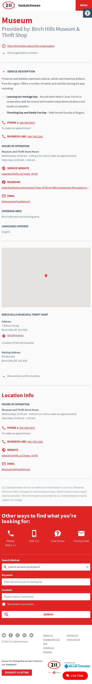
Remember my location (20, 604)
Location (7, 590)
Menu (84, 5)
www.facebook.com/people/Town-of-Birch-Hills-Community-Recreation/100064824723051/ (46, 187)
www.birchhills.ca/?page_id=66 (20, 174)
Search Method (10, 560)
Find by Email (81, 536)
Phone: (10, 538)
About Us (48, 635)
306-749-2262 (35, 136)
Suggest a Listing (17, 672)
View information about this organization (31, 46)
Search (28, 614)
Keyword (7, 575)
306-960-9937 (27, 122)
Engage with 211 (51, 639)
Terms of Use (73, 639)
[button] (87, 13)
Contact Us (72, 635)
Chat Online (58, 536)
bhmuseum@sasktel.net (16, 201)
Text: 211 (34, 536)
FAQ (45, 643)
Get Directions (13, 336)
